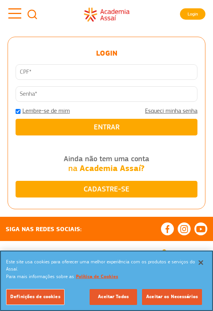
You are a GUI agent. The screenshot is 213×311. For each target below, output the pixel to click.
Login (193, 14)
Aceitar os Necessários (172, 297)
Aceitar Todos (113, 297)
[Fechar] (200, 262)
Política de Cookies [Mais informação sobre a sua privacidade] (97, 277)
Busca (32, 14)
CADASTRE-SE (106, 189)
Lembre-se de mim (46, 110)
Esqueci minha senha (171, 110)
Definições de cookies (35, 297)
